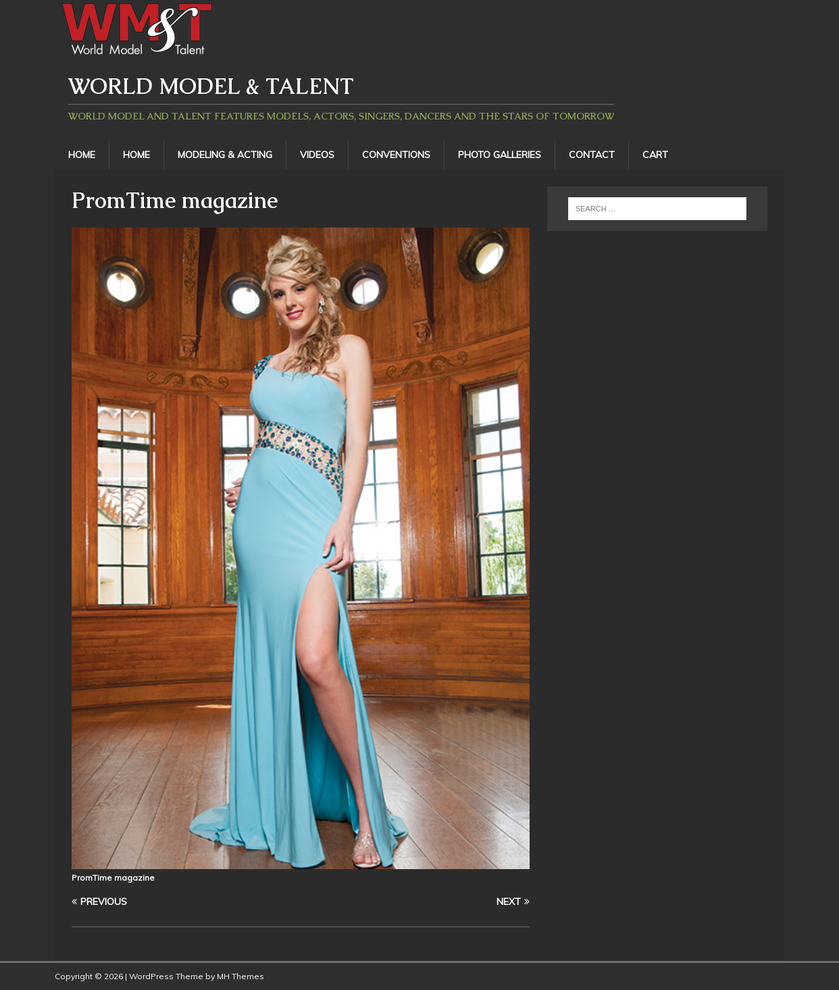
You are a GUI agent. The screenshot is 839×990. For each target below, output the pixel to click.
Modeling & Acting (225, 155)
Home (81, 155)
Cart (655, 155)
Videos (317, 155)
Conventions (396, 155)
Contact (592, 155)
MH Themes (240, 976)
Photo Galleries (499, 155)
